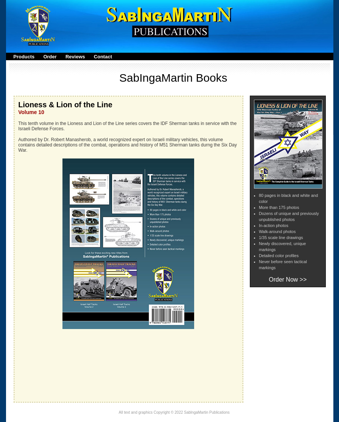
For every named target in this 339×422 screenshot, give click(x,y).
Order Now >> (288, 279)
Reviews (75, 56)
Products (24, 56)
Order (49, 56)
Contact (103, 56)
